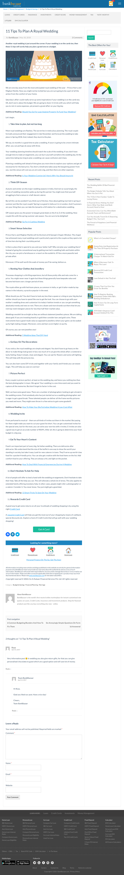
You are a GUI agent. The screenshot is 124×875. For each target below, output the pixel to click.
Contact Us (54, 868)
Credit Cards (18, 15)
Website (9, 785)
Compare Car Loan (49, 823)
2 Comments (77, 37)
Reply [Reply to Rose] (8, 669)
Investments (46, 15)
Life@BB (8, 21)
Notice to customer (84, 868)
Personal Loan (33, 555)
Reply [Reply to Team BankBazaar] (14, 711)
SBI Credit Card (69, 829)
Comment (10, 733)
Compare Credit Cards (71, 823)
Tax (91, 15)
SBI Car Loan (47, 826)
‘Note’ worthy (103, 15)
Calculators (113, 69)
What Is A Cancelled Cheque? (105, 238)
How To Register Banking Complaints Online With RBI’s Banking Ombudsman (105, 296)
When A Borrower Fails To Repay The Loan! (103, 263)
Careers (43, 868)
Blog (64, 868)
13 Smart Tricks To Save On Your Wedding (39, 492)
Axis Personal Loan (29, 829)
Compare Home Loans (9, 837)
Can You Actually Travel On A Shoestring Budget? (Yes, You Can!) (102, 218)
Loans (7, 15)
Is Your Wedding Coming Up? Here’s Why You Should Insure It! (47, 175)
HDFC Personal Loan (30, 826)
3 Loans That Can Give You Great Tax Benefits (104, 287)
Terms (72, 868)
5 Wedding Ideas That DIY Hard (35, 335)
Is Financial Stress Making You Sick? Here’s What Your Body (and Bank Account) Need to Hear (100, 205)
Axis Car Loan (48, 829)
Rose (14, 647)
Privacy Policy (75, 872)
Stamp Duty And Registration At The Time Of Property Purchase (106, 247)
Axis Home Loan (7, 829)
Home (5, 9)
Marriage (42, 585)
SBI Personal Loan (29, 823)
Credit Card (15, 509)
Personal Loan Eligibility (31, 835)
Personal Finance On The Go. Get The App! (43, 560)
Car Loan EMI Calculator (110, 835)
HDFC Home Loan (8, 826)
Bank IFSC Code (26, 851)
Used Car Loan (48, 838)
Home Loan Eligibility (9, 840)
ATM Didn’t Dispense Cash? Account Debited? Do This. (104, 312)
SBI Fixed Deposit (91, 823)
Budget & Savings (32, 9)
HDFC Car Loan (48, 832)
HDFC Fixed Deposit (92, 826)
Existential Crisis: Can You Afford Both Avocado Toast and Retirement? (101, 212)
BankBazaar (13, 37)
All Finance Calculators (113, 842)
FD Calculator (110, 839)
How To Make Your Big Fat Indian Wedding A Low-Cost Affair (47, 407)
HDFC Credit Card (70, 826)
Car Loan (102, 69)
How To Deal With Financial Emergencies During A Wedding (47, 464)
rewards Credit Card (15, 515)
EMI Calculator (21, 21)
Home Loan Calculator (113, 826)
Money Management (17, 9)
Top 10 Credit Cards (71, 837)
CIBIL (11, 851)
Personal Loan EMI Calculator (111, 830)
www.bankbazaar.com (36, 576)
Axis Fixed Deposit (91, 829)
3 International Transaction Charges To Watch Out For (104, 255)
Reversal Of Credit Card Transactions (103, 271)
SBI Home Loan (7, 823)
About (35, 868)
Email (8, 774)
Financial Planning (31, 585)
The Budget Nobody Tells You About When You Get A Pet (100, 192)
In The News (53, 851)
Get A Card (43, 529)
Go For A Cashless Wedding (33, 222)
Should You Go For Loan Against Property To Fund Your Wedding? (49, 112)
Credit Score (60, 15)
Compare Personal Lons (31, 832)
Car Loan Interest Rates (51, 835)
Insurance (32, 15)
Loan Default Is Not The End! (105, 278)
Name (9, 763)
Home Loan (68, 555)
